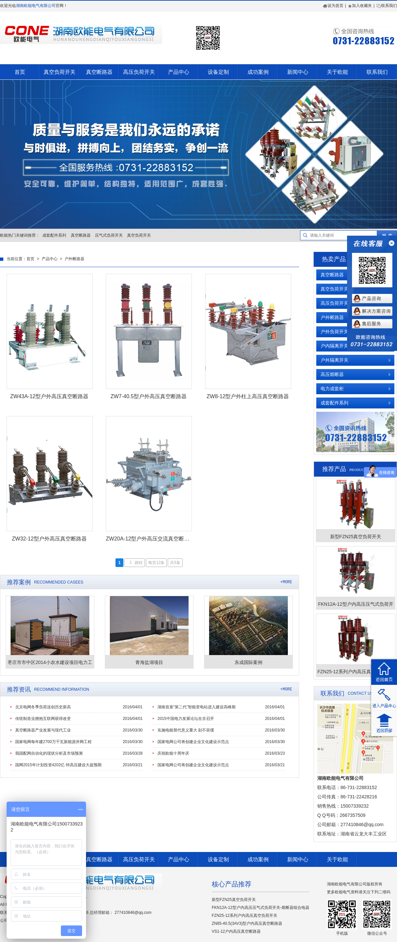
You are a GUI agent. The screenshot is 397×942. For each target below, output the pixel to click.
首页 (20, 72)
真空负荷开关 (59, 72)
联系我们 (386, 5)
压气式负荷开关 (109, 235)
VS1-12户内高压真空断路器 (236, 931)
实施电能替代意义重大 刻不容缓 (185, 730)
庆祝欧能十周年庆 (173, 753)
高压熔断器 (332, 374)
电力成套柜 (332, 388)
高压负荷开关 (139, 72)
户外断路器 (74, 259)
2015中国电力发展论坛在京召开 (185, 718)
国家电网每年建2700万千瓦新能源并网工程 (53, 741)
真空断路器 (99, 72)
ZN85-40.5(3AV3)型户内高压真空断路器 (247, 923)
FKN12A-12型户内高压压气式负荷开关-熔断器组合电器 (260, 907)
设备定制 (218, 72)
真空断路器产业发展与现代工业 (43, 730)
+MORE (286, 582)
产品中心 (178, 72)
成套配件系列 (54, 235)
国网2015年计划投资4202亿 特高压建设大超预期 (58, 765)
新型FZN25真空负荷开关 (234, 899)
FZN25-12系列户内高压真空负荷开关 (244, 915)
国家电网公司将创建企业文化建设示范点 (193, 741)
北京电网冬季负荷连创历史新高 (43, 707)
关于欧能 (337, 72)
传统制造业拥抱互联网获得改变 (43, 718)
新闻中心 (297, 72)
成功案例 (258, 72)
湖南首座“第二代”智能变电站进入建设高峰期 (196, 707)
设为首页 (333, 5)
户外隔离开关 (334, 360)
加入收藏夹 (360, 5)
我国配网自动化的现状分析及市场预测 (49, 753)
